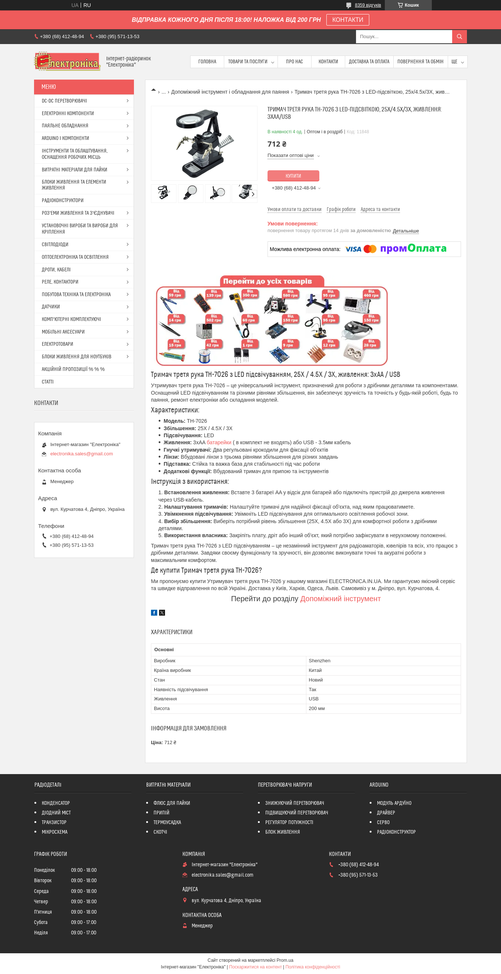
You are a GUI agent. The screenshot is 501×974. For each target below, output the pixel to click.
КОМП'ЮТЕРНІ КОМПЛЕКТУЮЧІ (71, 319)
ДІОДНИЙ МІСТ (56, 813)
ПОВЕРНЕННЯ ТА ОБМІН (420, 62)
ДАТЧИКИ (51, 307)
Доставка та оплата (369, 62)
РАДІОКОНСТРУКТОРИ (63, 201)
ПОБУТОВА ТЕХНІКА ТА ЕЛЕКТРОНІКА (76, 295)
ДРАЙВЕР (386, 813)
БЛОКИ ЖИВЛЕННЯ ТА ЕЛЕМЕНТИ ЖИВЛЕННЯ (74, 185)
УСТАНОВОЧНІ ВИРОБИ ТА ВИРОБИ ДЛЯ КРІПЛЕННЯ (80, 229)
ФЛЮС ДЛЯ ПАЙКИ (172, 803)
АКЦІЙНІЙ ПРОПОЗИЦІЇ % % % (73, 369)
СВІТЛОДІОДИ (55, 245)
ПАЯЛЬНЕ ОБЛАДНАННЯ (65, 126)
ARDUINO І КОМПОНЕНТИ (65, 138)
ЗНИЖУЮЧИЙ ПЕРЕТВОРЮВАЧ (294, 803)
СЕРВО (383, 823)
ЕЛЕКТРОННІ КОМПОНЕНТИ (68, 114)
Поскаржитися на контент (255, 967)
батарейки (220, 442)
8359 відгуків (368, 5)
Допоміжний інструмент (340, 599)
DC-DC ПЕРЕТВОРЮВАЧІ (64, 101)
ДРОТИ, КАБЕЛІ (56, 270)
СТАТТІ (48, 382)
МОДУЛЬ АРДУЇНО (394, 803)
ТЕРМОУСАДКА (167, 823)
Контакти (328, 62)
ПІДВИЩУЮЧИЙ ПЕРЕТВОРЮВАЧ (296, 813)
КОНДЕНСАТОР (56, 803)
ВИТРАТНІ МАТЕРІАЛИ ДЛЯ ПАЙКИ (74, 170)
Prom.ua (285, 960)
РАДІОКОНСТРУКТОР (396, 832)
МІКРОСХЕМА (54, 832)
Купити (293, 176)
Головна (207, 62)
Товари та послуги (248, 62)
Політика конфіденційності (313, 967)
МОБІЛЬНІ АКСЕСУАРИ (63, 332)
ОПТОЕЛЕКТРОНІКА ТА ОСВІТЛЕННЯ (75, 257)
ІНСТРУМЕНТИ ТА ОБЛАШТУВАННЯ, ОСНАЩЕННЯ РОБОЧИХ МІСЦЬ (75, 154)
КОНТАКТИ (347, 20)
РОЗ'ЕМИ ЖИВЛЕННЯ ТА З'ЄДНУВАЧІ (78, 213)
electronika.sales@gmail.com (81, 453)
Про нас (294, 62)
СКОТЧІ (160, 832)
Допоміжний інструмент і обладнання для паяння (230, 92)
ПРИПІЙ (161, 813)
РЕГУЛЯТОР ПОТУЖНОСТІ (289, 823)
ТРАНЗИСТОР (54, 823)
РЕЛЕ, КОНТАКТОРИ (60, 282)
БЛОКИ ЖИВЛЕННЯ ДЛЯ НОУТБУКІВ (76, 357)
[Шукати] (459, 36)
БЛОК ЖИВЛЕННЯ (282, 832)
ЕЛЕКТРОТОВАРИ (57, 344)
